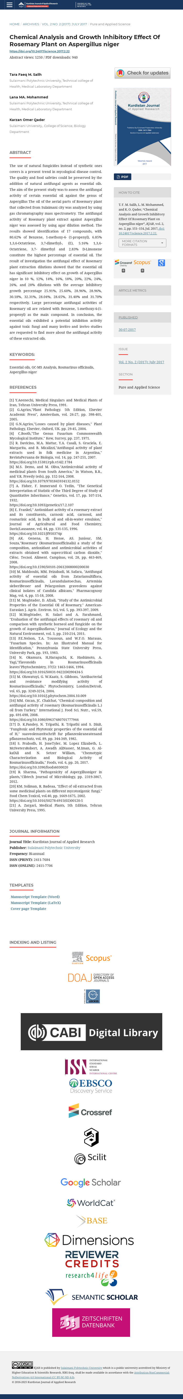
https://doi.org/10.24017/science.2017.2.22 (40, 51)
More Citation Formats (134, 243)
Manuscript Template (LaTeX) (36, 902)
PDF (124, 177)
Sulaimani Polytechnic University (54, 847)
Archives (31, 24)
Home (15, 24)
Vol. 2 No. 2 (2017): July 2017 (64, 24)
